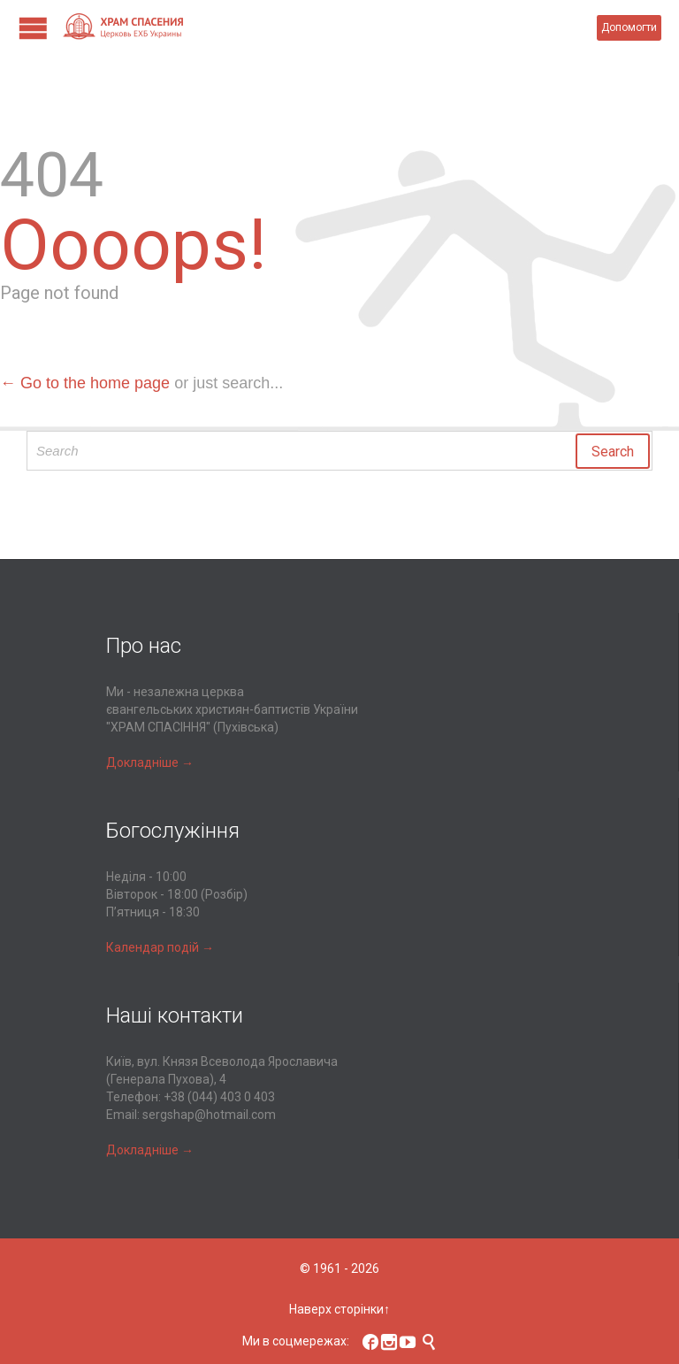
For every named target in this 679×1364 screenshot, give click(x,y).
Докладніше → (150, 762)
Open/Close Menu (33, 27)
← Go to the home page (85, 383)
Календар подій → (160, 947)
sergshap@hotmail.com (209, 1114)
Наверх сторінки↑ (339, 1309)
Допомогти (629, 27)
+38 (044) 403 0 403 (219, 1097)
